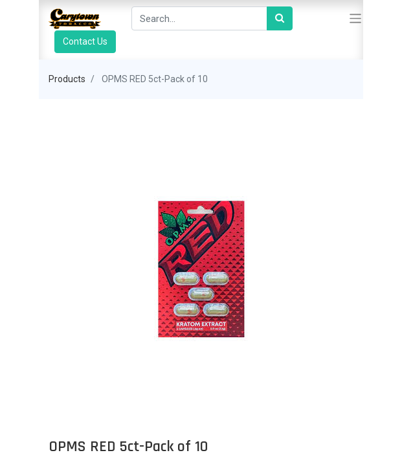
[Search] (280, 18)
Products (67, 79)
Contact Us (85, 41)
